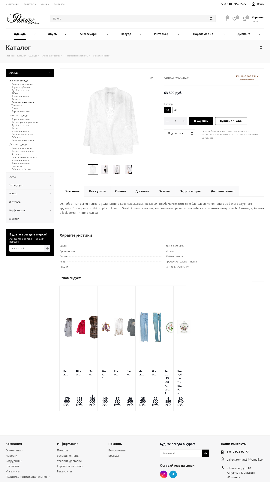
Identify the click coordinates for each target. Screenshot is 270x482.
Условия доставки (69, 436)
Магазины (13, 447)
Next (138, 169)
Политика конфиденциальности (28, 452)
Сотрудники (14, 436)
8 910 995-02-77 (238, 427)
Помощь (63, 426)
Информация (67, 419)
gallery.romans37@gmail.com (246, 435)
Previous (83, 169)
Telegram (173, 450)
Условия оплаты (68, 431)
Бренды (113, 431)
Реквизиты (64, 447)
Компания (14, 419)
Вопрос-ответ (117, 426)
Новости (11, 431)
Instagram (163, 450)
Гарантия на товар (69, 442)
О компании (14, 426)
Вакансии (12, 442)
